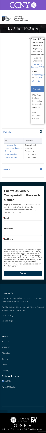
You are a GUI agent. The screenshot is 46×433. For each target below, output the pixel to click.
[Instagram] (15, 426)
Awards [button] (6, 169)
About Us (5, 341)
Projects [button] (7, 132)
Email (6, 218)
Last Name (8, 239)
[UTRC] (20, 419)
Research (5, 359)
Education (6, 353)
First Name (8, 228)
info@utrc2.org (7, 316)
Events (4, 365)
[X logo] (3, 387)
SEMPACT (6, 347)
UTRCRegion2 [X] (11, 387)
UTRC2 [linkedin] (8, 381)
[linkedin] (3, 381)
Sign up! (23, 273)
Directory (5, 371)
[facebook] (20, 426)
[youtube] (30, 426)
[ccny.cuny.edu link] (23, 2)
